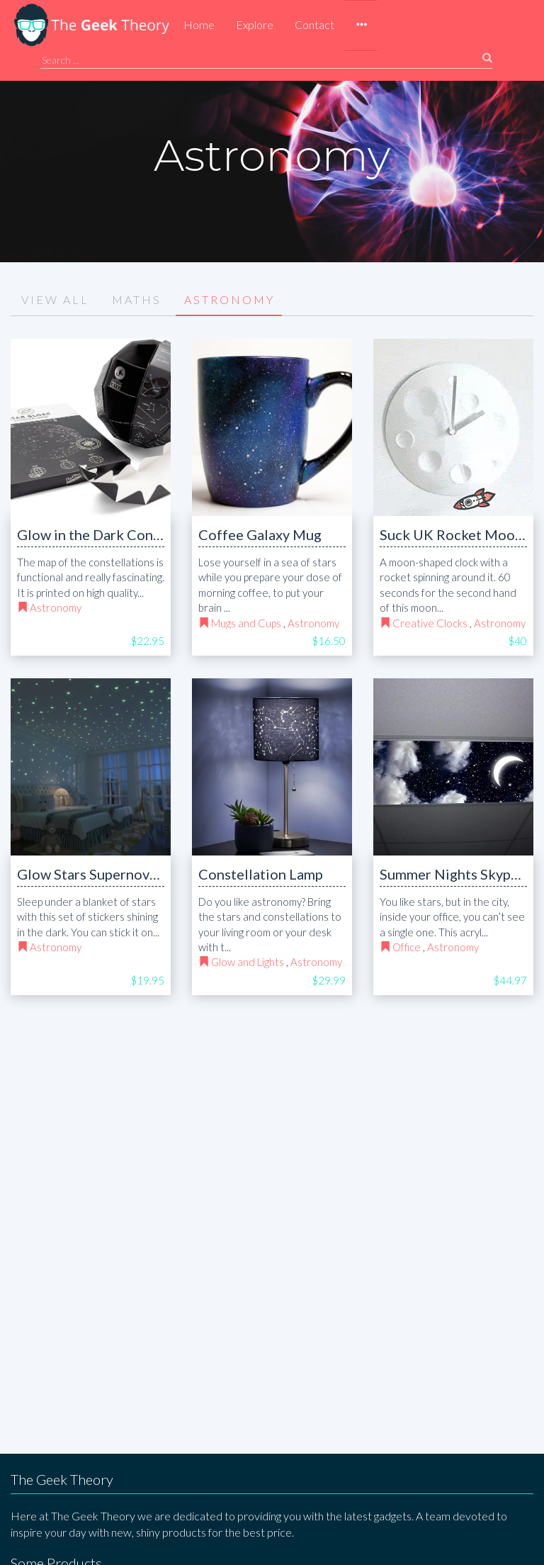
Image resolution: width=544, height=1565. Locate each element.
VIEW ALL (55, 299)
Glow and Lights (247, 961)
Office (406, 947)
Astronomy (55, 607)
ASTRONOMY (229, 299)
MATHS (137, 299)
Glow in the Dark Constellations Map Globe (156, 534)
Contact (314, 24)
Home (199, 24)
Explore (254, 24)
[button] (361, 25)
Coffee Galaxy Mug (260, 534)
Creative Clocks (430, 623)
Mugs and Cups (246, 623)
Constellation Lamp (260, 873)
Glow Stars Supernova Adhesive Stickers (145, 873)
